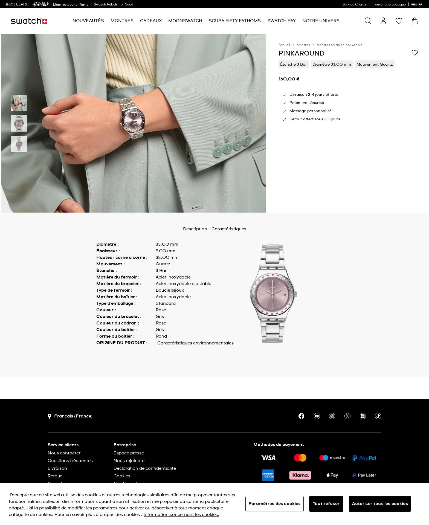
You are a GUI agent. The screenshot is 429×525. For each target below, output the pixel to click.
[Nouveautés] (88, 21)
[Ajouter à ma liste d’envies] (414, 53)
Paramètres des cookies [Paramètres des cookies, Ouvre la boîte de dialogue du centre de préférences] (274, 503)
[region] (348, 123)
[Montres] (122, 21)
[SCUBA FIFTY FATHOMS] (235, 21)
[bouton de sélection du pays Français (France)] (70, 416)
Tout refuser (326, 503)
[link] (41, 4)
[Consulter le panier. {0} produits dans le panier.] (414, 21)
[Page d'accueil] (29, 21)
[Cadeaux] (151, 21)
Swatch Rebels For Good (113, 4)
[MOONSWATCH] (185, 21)
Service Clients (354, 4)
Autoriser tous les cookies (380, 503)
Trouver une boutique (389, 4)
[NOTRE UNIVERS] (321, 21)
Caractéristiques (228, 229)
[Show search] (368, 20)
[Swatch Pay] (281, 21)
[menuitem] (88, 21)
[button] (398, 20)
